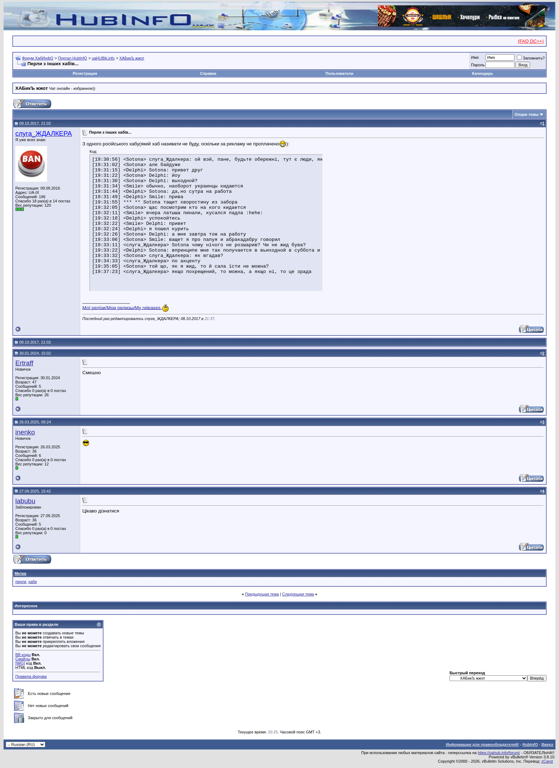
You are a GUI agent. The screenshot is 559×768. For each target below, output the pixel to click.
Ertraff (24, 363)
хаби (33, 581)
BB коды (23, 655)
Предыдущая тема (262, 594)
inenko (25, 432)
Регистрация (85, 73)
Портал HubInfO (72, 58)
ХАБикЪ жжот (131, 58)
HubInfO (530, 744)
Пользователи (339, 73)
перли (20, 581)
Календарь (482, 73)
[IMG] (20, 663)
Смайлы (22, 659)
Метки (20, 573)
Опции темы (527, 114)
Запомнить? (531, 58)
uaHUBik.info (103, 58)
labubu (25, 501)
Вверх (547, 744)
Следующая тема (298, 594)
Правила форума (31, 676)
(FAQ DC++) (531, 41)
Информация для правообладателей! (482, 744)
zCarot (547, 761)
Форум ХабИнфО (37, 58)
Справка (208, 73)
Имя (474, 57)
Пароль (477, 65)
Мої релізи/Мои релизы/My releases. (122, 307)
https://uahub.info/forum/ (499, 753)
